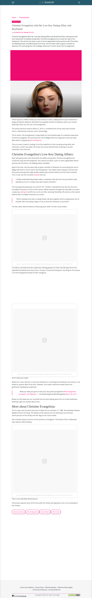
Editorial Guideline (50, 587)
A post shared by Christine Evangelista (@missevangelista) (34, 264)
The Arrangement (32, 512)
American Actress (18, 512)
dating (22, 192)
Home (14, 17)
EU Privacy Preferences (40, 590)
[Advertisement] (46, 64)
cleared (36, 175)
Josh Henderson (35, 140)
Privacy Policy (39, 587)
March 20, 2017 (71, 394)
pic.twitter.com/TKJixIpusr (28, 394)
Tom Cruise (55, 512)
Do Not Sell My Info (54, 590)
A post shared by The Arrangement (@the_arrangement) (34, 374)
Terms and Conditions (27, 587)
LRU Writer (17, 32)
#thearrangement (70, 391)
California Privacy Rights (65, 587)
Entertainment (24, 17)
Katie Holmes (45, 512)
